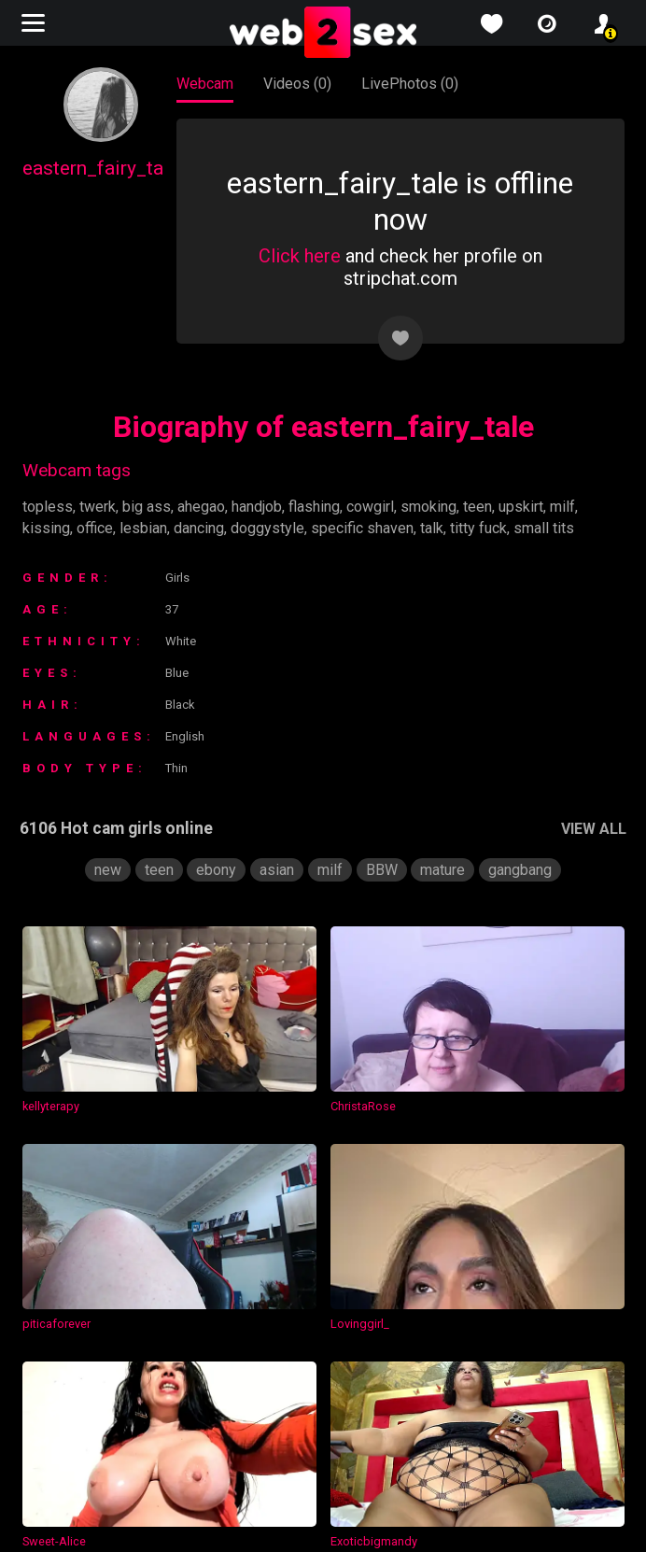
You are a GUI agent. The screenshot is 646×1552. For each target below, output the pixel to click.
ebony (213, 870)
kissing (45, 528)
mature (442, 870)
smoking (440, 507)
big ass (145, 507)
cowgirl (380, 507)
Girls (181, 578)
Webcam (205, 84)
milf (576, 507)
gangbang (522, 870)
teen (489, 507)
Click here (298, 256)
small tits (550, 528)
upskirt (534, 507)
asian (274, 870)
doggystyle (272, 528)
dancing (202, 528)
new (104, 870)
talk (437, 528)
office (93, 528)
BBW (379, 870)
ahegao (202, 507)
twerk (95, 507)
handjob (261, 507)
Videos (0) (298, 84)
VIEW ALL (590, 829)
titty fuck (485, 528)
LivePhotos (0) (410, 84)
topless (46, 507)
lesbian (143, 528)
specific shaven (366, 528)
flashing (322, 507)
